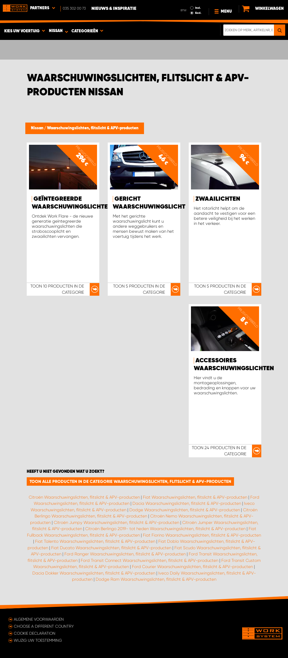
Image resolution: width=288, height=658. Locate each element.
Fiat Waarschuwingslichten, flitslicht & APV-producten (195, 497)
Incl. (198, 7)
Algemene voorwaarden (39, 619)
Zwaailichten (217, 199)
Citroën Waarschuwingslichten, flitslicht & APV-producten (84, 497)
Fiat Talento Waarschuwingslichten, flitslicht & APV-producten (95, 541)
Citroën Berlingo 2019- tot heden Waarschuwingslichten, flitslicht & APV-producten (165, 528)
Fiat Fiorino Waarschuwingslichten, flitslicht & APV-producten (202, 535)
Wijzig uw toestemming (38, 640)
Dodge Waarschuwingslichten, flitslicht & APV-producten (184, 509)
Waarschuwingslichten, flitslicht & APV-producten (92, 128)
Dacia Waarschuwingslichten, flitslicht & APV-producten (186, 503)
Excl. (198, 13)
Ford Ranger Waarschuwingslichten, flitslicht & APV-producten (125, 554)
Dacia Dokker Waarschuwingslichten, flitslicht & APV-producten (93, 573)
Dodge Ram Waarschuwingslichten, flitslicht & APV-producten (156, 579)
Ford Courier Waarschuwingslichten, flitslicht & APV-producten (192, 566)
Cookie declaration (34, 633)
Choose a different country (44, 626)
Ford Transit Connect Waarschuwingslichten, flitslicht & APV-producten (149, 560)
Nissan (37, 128)
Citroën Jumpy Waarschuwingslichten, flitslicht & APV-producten (116, 522)
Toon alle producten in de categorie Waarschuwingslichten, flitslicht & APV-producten (130, 481)
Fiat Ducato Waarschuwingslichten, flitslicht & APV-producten (111, 547)
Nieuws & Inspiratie (113, 8)
